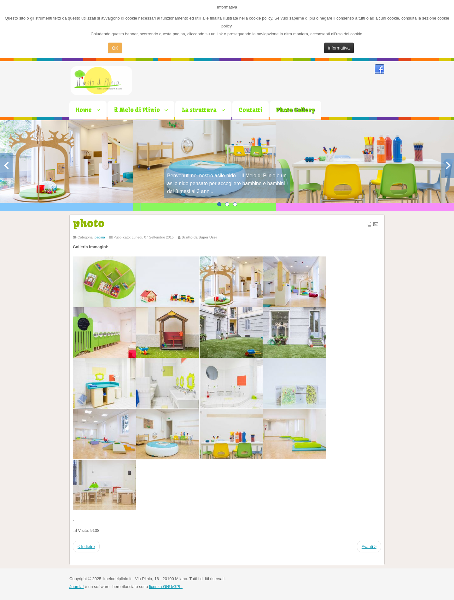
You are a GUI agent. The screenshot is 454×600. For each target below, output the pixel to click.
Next (447, 165)
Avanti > (369, 546)
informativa (339, 47)
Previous (6, 165)
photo (88, 223)
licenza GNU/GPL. (166, 586)
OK (115, 47)
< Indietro (86, 546)
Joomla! (76, 586)
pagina (100, 237)
